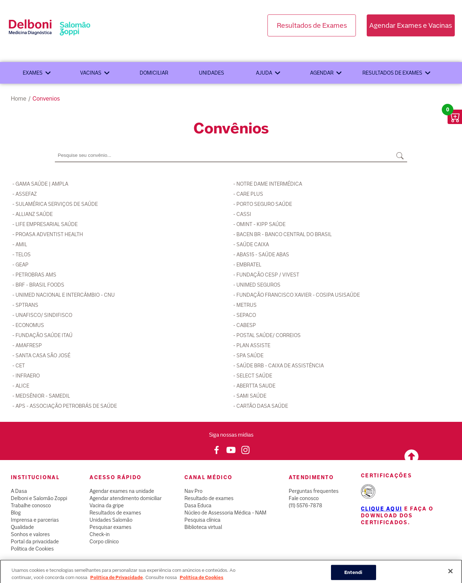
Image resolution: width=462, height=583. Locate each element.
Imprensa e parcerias (35, 520)
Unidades (211, 73)
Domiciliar (154, 73)
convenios (46, 98)
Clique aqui (381, 509)
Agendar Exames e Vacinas (410, 25)
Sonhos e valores (30, 534)
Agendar (322, 73)
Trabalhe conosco (31, 505)
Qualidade (22, 527)
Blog (16, 513)
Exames (33, 73)
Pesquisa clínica (202, 520)
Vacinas (90, 73)
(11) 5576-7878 (305, 505)
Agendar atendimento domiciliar (126, 498)
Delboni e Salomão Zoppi (39, 498)
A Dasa (19, 491)
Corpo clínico (104, 541)
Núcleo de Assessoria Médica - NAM (225, 513)
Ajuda (264, 73)
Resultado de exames (209, 498)
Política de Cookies (32, 549)
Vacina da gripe (107, 505)
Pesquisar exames (110, 527)
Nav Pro (193, 491)
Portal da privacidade (35, 541)
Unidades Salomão (111, 520)
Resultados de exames (392, 73)
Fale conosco (304, 498)
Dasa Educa (198, 505)
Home (18, 98)
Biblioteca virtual (203, 527)
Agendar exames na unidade (122, 491)
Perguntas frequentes (314, 491)
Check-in (100, 534)
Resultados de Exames (312, 25)
